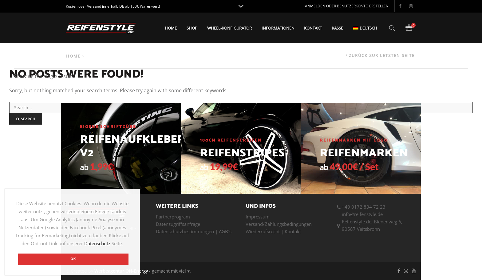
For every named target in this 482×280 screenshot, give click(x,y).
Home (171, 28)
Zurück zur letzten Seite (382, 56)
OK (73, 259)
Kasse (337, 28)
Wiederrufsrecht (263, 231)
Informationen (278, 28)
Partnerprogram (173, 217)
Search (25, 119)
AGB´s (225, 231)
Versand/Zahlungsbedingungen (279, 224)
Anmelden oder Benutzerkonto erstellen (347, 6)
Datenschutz (97, 243)
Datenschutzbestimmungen (185, 231)
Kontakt (313, 28)
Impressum (258, 217)
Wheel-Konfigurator (229, 28)
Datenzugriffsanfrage (178, 224)
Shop (192, 28)
